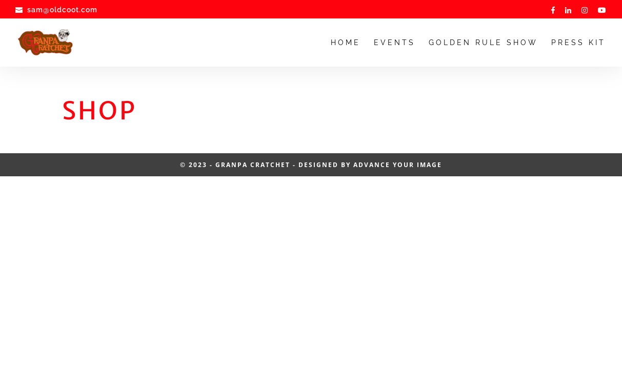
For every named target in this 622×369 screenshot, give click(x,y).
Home (345, 43)
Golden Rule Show (483, 43)
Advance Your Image (397, 164)
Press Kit (578, 43)
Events (394, 43)
